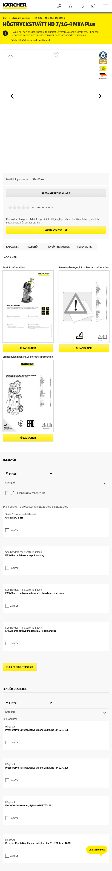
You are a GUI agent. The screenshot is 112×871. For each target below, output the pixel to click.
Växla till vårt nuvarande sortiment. (31, 40)
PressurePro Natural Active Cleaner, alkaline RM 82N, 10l (36, 730)
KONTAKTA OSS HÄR (56, 230)
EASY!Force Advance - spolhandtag (24, 555)
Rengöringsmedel (58, 246)
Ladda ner (12, 246)
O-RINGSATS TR (14, 517)
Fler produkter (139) (19, 667)
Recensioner (85, 246)
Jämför (14, 530)
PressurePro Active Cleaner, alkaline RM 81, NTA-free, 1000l (38, 843)
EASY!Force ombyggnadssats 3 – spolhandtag (30, 630)
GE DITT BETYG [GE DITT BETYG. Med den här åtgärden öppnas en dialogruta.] (45, 207)
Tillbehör (33, 246)
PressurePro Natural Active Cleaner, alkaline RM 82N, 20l (36, 767)
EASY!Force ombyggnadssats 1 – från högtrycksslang (34, 593)
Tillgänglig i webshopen (27, 493)
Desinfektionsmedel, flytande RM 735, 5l (28, 805)
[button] (12, 96)
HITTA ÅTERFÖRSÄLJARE (56, 193)
